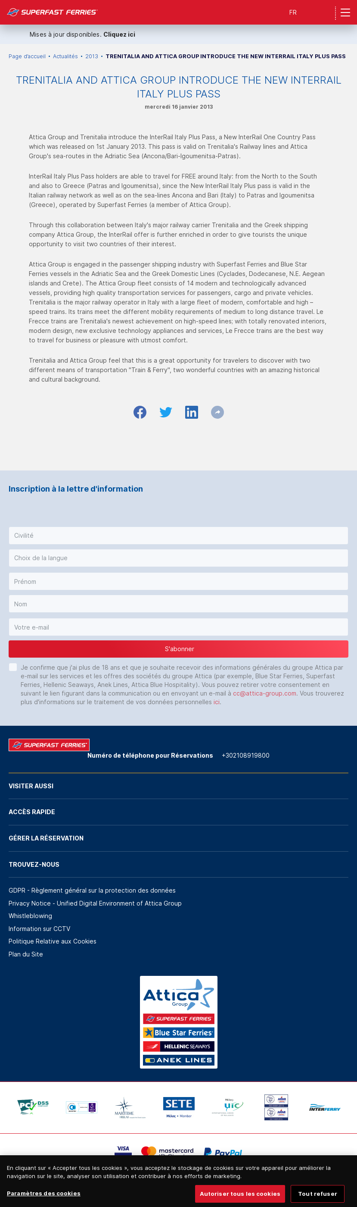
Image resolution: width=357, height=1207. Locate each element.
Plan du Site (26, 954)
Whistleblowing (30, 915)
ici (217, 701)
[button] (178, 535)
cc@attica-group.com (264, 693)
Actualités (65, 56)
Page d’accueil (27, 56)
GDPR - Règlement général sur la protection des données (92, 890)
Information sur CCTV (39, 928)
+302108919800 (246, 755)
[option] (33, 1107)
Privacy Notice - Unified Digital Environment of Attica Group (95, 903)
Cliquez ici (119, 34)
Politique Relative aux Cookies (52, 941)
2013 (91, 56)
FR (293, 12)
